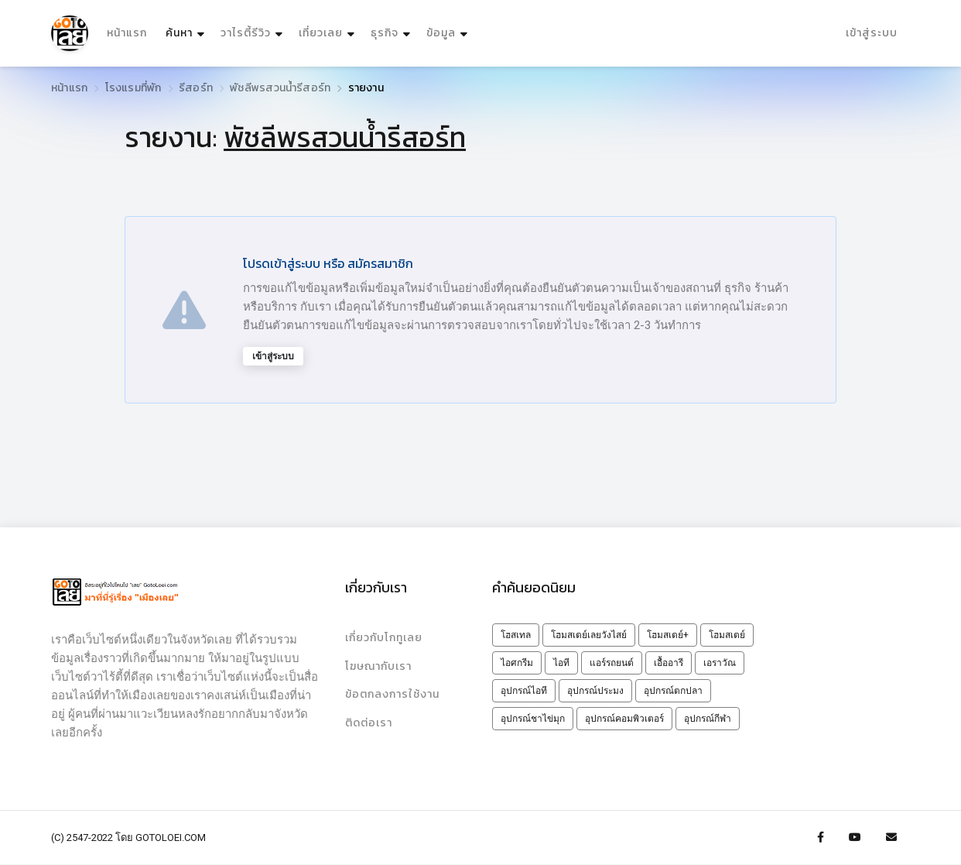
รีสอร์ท (196, 88)
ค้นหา (187, 30)
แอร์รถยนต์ (612, 662)
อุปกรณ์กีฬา (707, 718)
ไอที (561, 662)
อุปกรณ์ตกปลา (673, 690)
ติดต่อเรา (368, 724)
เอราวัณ (719, 662)
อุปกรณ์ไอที (524, 690)
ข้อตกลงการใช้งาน (392, 695)
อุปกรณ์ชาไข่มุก (533, 718)
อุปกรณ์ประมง (595, 690)
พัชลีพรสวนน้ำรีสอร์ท (280, 88)
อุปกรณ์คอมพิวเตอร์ (624, 718)
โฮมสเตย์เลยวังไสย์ (589, 635)
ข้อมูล (441, 34)
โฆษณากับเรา (378, 666)
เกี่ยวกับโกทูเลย (383, 638)
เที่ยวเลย (321, 34)
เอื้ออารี (668, 662)
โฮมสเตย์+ (668, 635)
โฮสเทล (516, 635)
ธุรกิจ (384, 34)
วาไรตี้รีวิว (246, 34)
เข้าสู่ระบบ (872, 34)
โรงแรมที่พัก (133, 88)
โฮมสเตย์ (727, 635)
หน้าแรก (127, 34)
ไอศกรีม (517, 662)
